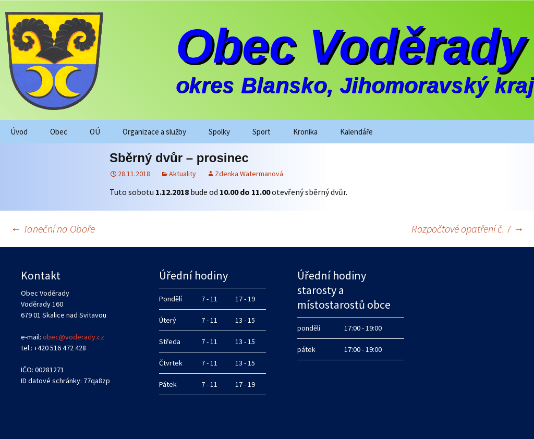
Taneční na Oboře (52, 228)
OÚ (95, 132)
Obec (58, 132)
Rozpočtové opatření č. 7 (467, 228)
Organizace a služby (154, 132)
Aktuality (182, 173)
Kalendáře (356, 132)
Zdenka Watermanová (249, 173)
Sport (261, 132)
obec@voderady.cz (73, 337)
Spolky (219, 132)
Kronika (305, 132)
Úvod (19, 132)
